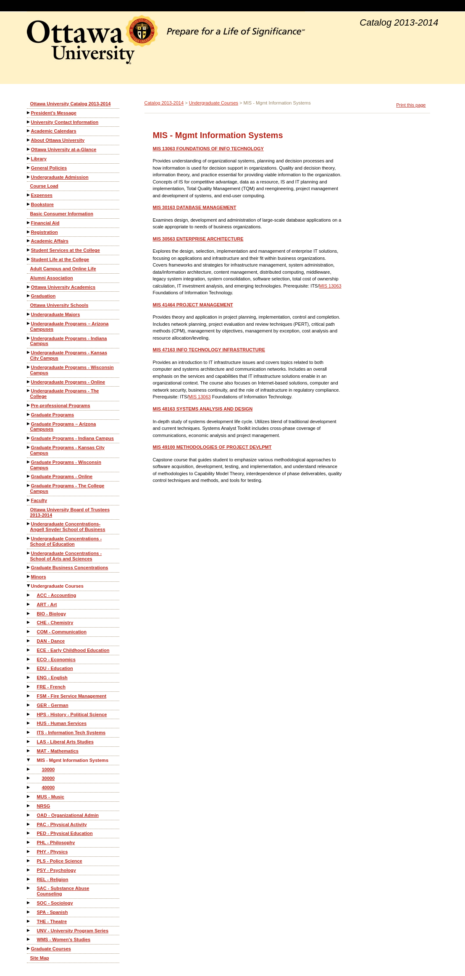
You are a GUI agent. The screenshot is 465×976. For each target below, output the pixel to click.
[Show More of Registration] (29, 232)
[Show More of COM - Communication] (29, 631)
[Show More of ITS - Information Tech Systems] (29, 732)
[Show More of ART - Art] (29, 604)
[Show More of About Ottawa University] (29, 140)
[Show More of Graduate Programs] (29, 414)
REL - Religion (52, 879)
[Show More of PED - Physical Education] (29, 833)
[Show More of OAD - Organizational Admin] (29, 815)
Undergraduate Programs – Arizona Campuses (69, 326)
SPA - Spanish (52, 912)
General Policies (49, 167)
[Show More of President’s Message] (29, 113)
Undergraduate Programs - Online (68, 382)
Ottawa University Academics (63, 287)
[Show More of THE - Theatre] (29, 921)
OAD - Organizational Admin (68, 815)
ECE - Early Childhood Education (73, 650)
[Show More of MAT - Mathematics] (29, 751)
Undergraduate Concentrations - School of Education (66, 541)
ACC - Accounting (56, 595)
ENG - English (52, 677)
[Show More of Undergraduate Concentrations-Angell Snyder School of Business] (29, 524)
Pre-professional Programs (60, 405)
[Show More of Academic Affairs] (29, 241)
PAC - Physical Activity (62, 824)
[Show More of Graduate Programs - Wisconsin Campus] (29, 462)
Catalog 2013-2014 (164, 102)
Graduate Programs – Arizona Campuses (63, 426)
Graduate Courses (51, 948)
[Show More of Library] (29, 158)
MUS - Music (50, 796)
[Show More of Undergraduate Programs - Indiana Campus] (29, 338)
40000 (48, 787)
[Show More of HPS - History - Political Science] (29, 714)
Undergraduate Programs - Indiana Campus (68, 341)
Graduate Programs (52, 414)
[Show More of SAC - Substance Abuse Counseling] (29, 888)
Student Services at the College (65, 250)
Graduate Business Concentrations (69, 567)
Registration (44, 232)
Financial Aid (45, 222)
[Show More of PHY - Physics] (29, 851)
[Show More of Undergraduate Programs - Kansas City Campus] (29, 352)
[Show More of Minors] (29, 576)
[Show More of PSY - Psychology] (29, 870)
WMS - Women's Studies (64, 939)
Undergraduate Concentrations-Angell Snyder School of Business (67, 526)
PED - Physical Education (65, 833)
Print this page (411, 104)
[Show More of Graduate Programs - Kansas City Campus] (29, 447)
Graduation (43, 295)
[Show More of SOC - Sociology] (29, 903)
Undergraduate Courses (57, 586)
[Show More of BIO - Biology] (29, 613)
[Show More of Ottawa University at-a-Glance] (29, 149)
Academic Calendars (53, 130)
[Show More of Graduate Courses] (29, 948)
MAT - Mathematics (58, 751)
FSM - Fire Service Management (72, 696)
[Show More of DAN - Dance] (29, 641)
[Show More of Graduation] (29, 296)
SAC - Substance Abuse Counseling (63, 891)
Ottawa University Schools (59, 305)
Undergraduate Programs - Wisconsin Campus (72, 370)
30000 (48, 778)
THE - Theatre (52, 921)
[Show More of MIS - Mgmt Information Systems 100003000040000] (29, 760)
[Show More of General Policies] (29, 168)
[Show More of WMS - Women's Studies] (29, 939)
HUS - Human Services (62, 723)
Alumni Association (51, 277)
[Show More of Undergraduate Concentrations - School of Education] (29, 538)
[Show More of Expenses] (29, 195)
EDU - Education (55, 668)
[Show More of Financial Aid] (29, 223)
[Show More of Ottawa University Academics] (29, 287)
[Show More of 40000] (29, 787)
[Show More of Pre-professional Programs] (29, 405)
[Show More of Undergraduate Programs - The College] (29, 390)
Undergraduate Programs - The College (64, 393)
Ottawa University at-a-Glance (64, 149)
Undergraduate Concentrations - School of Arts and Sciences (66, 556)
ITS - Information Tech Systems (71, 732)
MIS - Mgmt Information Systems (73, 760)
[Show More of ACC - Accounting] (29, 595)
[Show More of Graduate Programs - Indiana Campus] (29, 438)
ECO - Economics (56, 659)
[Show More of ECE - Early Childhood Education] (29, 650)
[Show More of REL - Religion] (29, 879)
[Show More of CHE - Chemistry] (29, 622)
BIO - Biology (51, 613)
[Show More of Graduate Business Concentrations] (29, 567)
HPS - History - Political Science (72, 714)
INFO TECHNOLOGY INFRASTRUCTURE (209, 349)
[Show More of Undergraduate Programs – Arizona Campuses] (29, 323)
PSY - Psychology (56, 870)
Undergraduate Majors (55, 314)
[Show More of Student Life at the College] (29, 259)
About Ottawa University (58, 140)
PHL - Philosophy (56, 842)
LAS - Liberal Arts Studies (65, 741)
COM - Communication (62, 631)
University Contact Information (65, 122)
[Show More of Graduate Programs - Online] (29, 476)
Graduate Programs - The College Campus (67, 488)
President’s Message (53, 112)
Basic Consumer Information (61, 213)
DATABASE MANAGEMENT (194, 207)
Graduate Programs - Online (62, 476)
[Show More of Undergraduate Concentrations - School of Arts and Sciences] (29, 553)
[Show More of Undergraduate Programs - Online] (29, 382)
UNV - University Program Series (73, 930)
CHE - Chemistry (55, 622)
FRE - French (51, 686)
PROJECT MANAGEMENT (193, 304)
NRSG (43, 806)
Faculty (39, 500)
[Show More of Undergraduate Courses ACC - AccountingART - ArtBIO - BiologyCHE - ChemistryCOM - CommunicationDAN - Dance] (29, 586)
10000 (48, 769)
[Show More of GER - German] (29, 705)
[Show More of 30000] (29, 778)
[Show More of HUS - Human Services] (29, 723)
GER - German (52, 705)
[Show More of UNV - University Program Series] (29, 930)
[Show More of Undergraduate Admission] (29, 177)
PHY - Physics (52, 851)
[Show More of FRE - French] (29, 686)
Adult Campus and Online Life (63, 268)
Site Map (39, 957)
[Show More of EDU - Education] (29, 668)
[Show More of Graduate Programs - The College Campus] (29, 485)
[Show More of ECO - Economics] (29, 659)
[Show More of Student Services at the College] (29, 250)
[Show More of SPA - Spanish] (29, 912)
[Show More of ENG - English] (29, 677)
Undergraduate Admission (60, 177)
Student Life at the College (60, 259)
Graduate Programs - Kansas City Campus (67, 450)
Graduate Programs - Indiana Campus (72, 438)
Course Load (44, 185)
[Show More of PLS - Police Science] (29, 861)
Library (39, 158)
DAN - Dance (51, 641)
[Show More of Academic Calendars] (29, 131)
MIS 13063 (330, 285)
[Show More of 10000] (29, 769)
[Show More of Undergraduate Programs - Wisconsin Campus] (29, 367)
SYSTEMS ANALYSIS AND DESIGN (203, 408)
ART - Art (47, 604)
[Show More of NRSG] (29, 806)
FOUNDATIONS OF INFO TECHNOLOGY (208, 148)
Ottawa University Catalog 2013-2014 (70, 103)
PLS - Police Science (59, 860)
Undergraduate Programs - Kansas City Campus (69, 355)
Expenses (42, 195)
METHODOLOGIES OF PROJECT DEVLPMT (212, 447)
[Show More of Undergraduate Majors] (29, 314)
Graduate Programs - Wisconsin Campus (65, 465)
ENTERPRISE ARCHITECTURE (198, 238)
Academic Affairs (49, 240)
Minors (38, 576)
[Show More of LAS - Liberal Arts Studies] (29, 741)
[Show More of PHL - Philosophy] (29, 842)
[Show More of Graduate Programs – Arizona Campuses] (29, 424)
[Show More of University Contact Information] (29, 122)
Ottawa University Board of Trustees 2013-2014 (70, 512)
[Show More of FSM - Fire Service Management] (29, 696)
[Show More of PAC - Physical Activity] (29, 824)
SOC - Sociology (55, 902)
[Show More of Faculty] (29, 500)
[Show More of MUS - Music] (29, 796)
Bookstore (42, 204)
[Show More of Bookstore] (29, 204)
